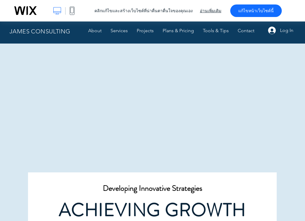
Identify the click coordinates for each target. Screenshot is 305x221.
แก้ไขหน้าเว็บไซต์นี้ (256, 10)
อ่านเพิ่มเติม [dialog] (210, 10)
